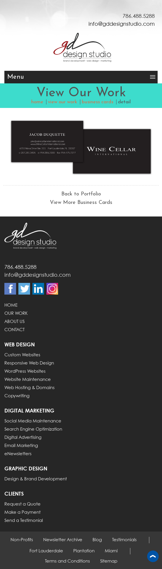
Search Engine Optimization (33, 429)
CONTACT (14, 330)
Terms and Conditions (67, 561)
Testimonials (124, 540)
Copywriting (16, 396)
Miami (111, 551)
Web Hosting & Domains (29, 388)
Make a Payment (22, 512)
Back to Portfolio (81, 194)
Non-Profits (22, 540)
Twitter (24, 289)
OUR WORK (16, 314)
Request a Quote (22, 504)
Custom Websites (22, 355)
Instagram (52, 289)
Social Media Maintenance (32, 421)
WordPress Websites (25, 371)
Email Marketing (21, 446)
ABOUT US (14, 322)
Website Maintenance (27, 380)
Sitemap (108, 561)
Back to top (153, 556)
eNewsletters (18, 454)
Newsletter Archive (62, 540)
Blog (97, 540)
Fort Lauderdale (46, 551)
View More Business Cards (81, 202)
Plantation (84, 551)
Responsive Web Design (29, 363)
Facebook (10, 289)
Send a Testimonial (23, 521)
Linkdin (38, 289)
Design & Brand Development (35, 479)
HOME (11, 305)
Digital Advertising (22, 438)
